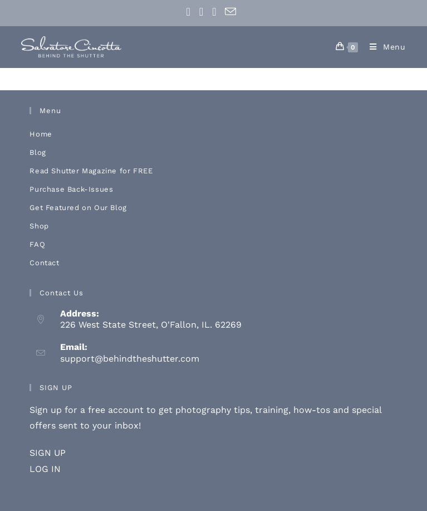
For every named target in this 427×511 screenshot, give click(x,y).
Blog (38, 152)
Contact (44, 263)
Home (41, 134)
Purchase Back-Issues (71, 189)
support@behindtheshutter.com (129, 358)
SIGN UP (48, 452)
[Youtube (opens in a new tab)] (214, 11)
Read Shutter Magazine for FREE (91, 171)
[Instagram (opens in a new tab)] (201, 11)
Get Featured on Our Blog (78, 207)
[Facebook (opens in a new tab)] (190, 11)
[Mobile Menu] (383, 46)
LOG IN (45, 469)
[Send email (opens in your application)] (230, 11)
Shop (39, 226)
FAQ (37, 244)
